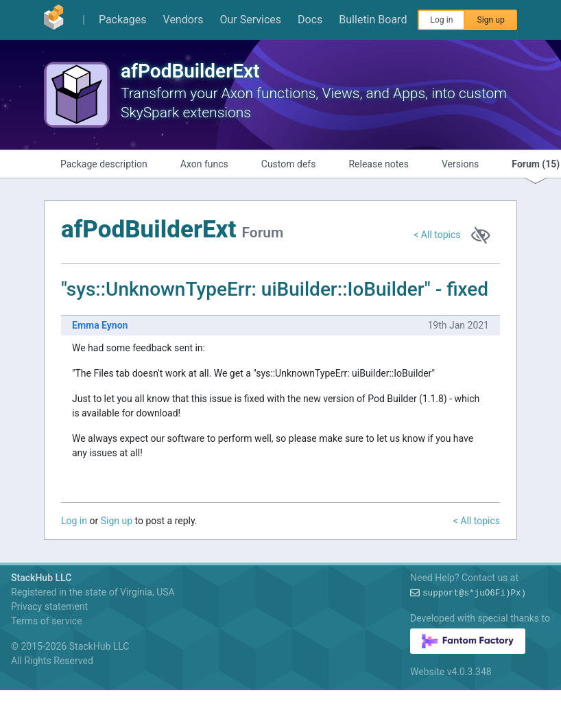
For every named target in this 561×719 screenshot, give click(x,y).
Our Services (251, 19)
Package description (103, 163)
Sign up (491, 20)
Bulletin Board (373, 19)
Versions (460, 163)
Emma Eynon (100, 325)
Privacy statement (49, 606)
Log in (441, 20)
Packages (123, 19)
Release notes (378, 163)
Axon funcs (204, 163)
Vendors (183, 19)
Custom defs (288, 163)
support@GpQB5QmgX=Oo (474, 593)
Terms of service (46, 620)
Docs (310, 19)
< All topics (437, 234)
